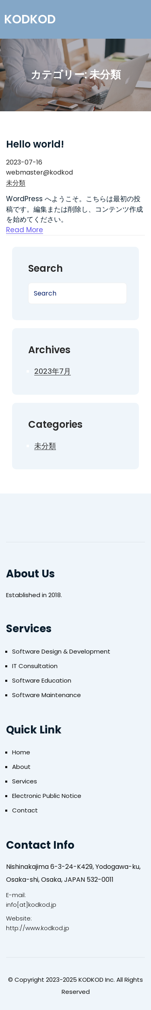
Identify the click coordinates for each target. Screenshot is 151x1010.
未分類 (15, 182)
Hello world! (35, 144)
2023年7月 (52, 371)
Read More (24, 230)
